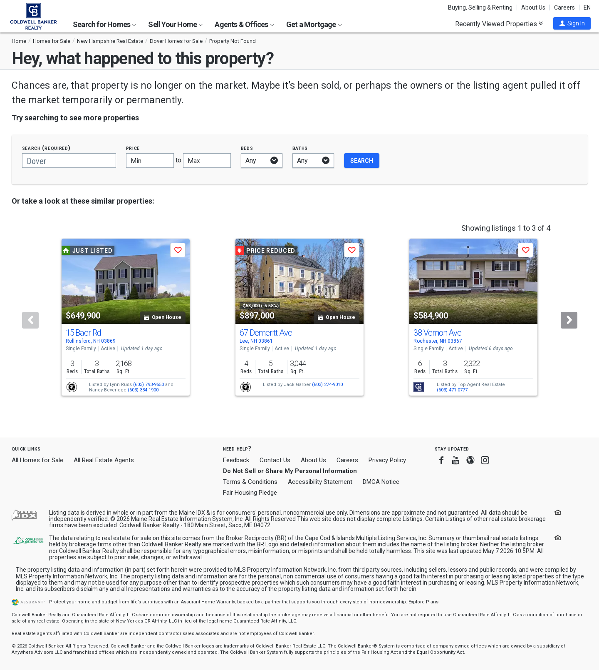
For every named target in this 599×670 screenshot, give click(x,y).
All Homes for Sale (37, 460)
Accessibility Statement (320, 482)
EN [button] (587, 7)
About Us (533, 7)
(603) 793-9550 (148, 384)
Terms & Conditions (250, 482)
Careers (564, 7)
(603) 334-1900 (143, 390)
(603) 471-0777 (452, 390)
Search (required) (46, 148)
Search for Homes (104, 24)
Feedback (236, 460)
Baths (300, 148)
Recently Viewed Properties (499, 23)
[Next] (569, 320)
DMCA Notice (381, 482)
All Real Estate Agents (104, 460)
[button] (572, 23)
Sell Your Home (175, 24)
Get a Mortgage (314, 24)
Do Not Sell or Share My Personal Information (290, 471)
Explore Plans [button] (423, 602)
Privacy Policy (387, 460)
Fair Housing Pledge (250, 492)
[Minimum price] (150, 160)
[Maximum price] (207, 160)
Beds (247, 148)
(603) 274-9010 (327, 384)
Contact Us (275, 460)
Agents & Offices (244, 24)
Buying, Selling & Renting (480, 7)
